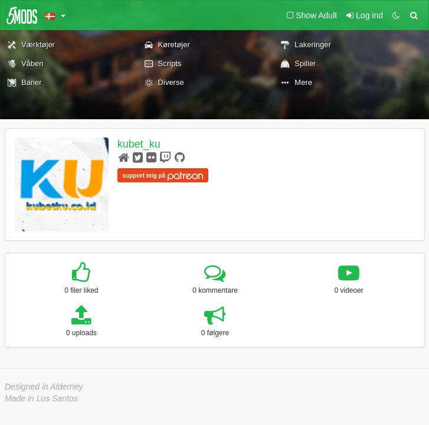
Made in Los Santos (41, 398)
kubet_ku (139, 144)
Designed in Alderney (44, 386)
